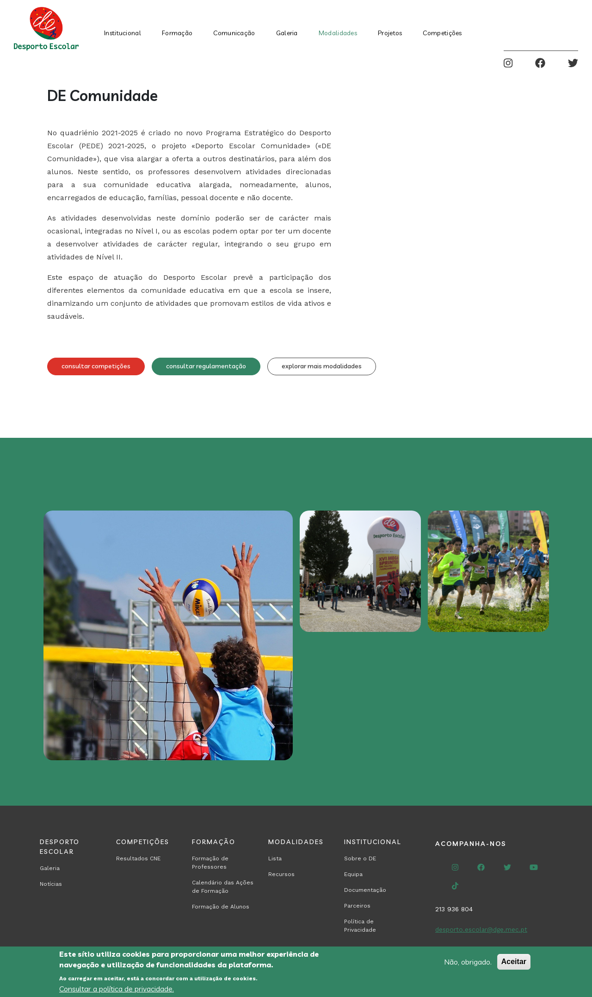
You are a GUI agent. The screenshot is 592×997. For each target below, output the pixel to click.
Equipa (353, 874)
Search (542, 28)
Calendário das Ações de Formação (222, 886)
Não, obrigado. (468, 961)
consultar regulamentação (206, 366)
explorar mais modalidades (322, 366)
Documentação (365, 890)
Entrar (570, 28)
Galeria (287, 33)
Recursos (281, 874)
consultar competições (96, 366)
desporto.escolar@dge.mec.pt (481, 929)
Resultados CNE (138, 858)
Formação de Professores (210, 862)
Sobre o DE (360, 858)
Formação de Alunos (220, 906)
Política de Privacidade (360, 925)
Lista (275, 858)
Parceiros (357, 905)
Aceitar (513, 961)
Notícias (51, 884)
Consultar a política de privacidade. (116, 988)
